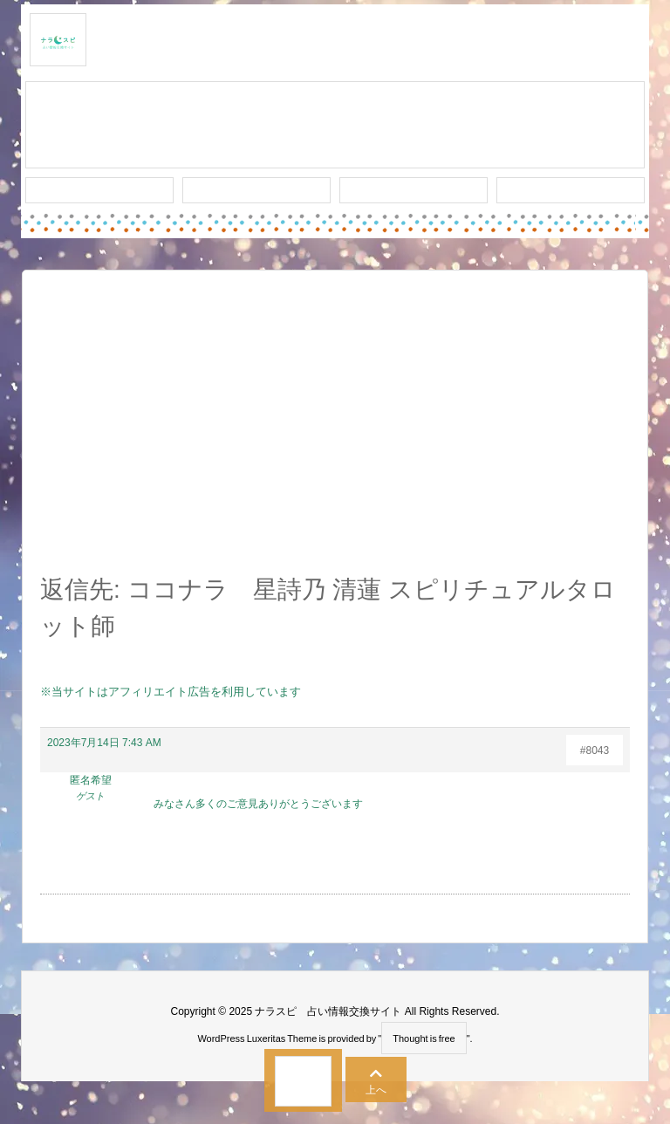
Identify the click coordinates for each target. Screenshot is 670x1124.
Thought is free (424, 1038)
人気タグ (413, 190)
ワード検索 (257, 190)
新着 (99, 190)
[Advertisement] (335, 432)
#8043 (594, 750)
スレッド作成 (335, 126)
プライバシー (570, 190)
